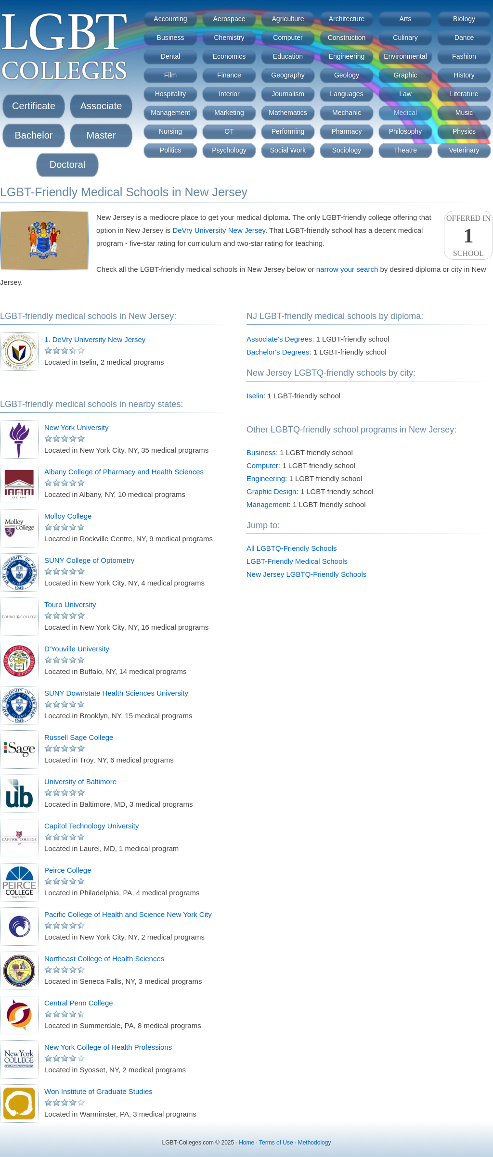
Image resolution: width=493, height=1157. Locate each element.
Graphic (405, 75)
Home (246, 1142)
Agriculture (288, 19)
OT (229, 131)
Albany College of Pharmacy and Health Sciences (124, 472)
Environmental (405, 56)
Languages (346, 94)
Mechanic (346, 112)
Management (170, 112)
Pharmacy (346, 131)
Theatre (405, 150)
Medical (405, 112)
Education (288, 56)
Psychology (229, 150)
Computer (287, 37)
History (464, 75)
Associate (101, 106)
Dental (170, 56)
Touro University (70, 604)
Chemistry (229, 37)
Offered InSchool (468, 235)
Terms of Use (276, 1142)
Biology (464, 19)
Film (170, 75)
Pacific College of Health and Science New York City (128, 914)
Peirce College (67, 870)
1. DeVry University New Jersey (94, 339)
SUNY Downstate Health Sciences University (116, 693)
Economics (229, 56)
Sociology (347, 150)
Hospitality (170, 94)
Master (101, 135)
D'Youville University (76, 649)
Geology (346, 75)
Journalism (288, 94)
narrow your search (347, 269)
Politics (170, 150)
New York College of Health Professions (108, 1047)
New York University (76, 427)
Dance (464, 37)
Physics (464, 131)
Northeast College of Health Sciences (104, 958)
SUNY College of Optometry (89, 560)
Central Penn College (78, 1003)
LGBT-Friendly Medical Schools (297, 561)
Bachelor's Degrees (277, 352)
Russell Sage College (78, 737)
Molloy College (67, 516)
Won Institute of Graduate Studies (98, 1091)
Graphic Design (271, 491)
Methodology (314, 1142)
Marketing (229, 112)
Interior (229, 94)
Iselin (254, 396)
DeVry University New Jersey (218, 230)
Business (170, 37)
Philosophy (405, 131)
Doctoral (67, 164)
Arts (406, 19)
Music (464, 112)
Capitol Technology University (91, 826)
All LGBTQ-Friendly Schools (291, 548)
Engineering (347, 56)
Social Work (288, 150)
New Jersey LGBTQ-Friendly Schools (306, 574)
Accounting (170, 19)
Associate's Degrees (279, 339)
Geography (287, 75)
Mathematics (288, 112)
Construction (347, 37)
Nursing (170, 131)
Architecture (347, 19)
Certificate (33, 106)
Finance (229, 75)
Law (405, 94)
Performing (288, 131)
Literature (464, 94)
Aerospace (229, 19)
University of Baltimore (80, 781)
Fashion (464, 56)
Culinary (405, 37)
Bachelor (34, 135)
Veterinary (464, 150)
